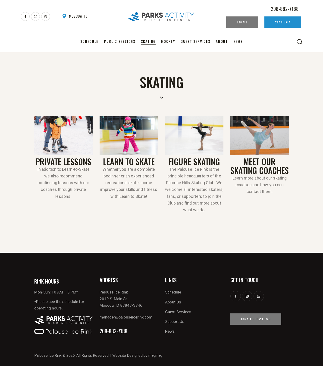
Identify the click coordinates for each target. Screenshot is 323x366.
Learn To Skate (129, 161)
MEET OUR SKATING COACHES (259, 166)
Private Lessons (63, 161)
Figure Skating (194, 161)
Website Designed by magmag (137, 355)
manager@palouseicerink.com (126, 317)
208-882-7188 (113, 331)
